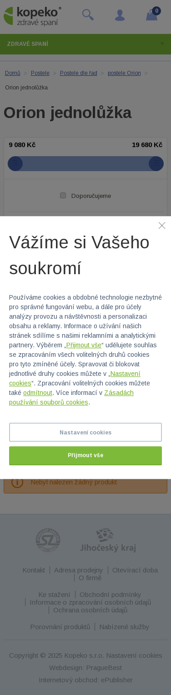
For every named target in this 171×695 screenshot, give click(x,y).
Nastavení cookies (85, 432)
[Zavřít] (161, 225)
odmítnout (37, 392)
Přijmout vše (83, 345)
